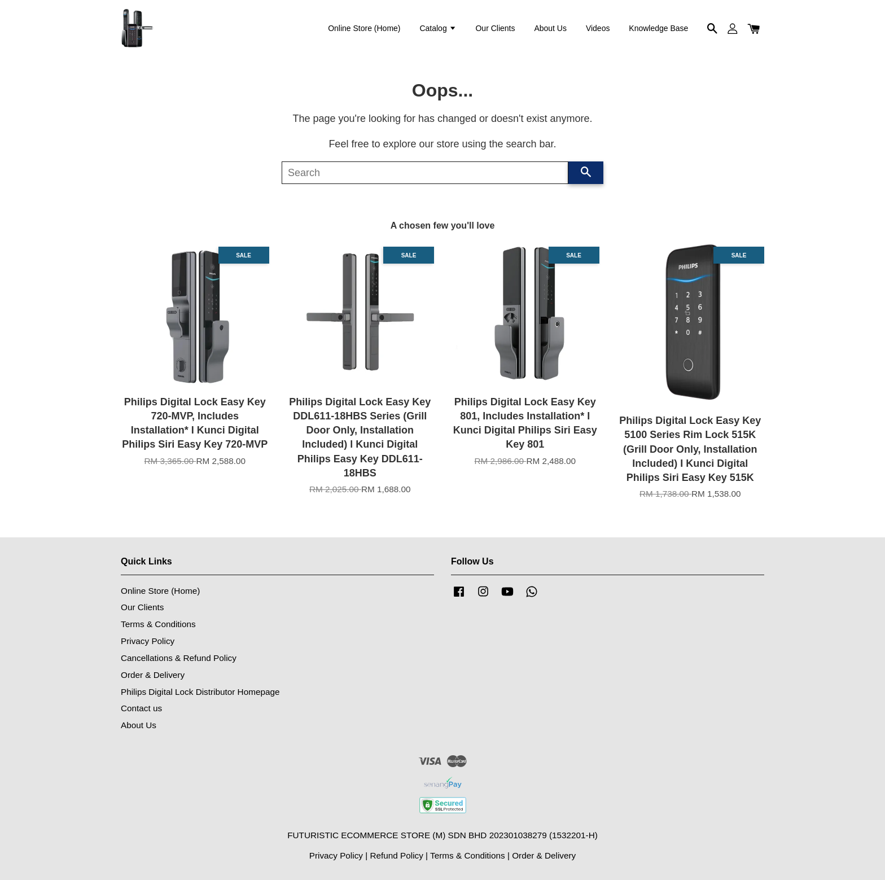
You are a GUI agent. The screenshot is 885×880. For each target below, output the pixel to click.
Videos (598, 28)
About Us (550, 28)
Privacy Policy (147, 641)
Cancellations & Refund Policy (178, 658)
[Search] (425, 172)
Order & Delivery (153, 675)
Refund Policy (396, 855)
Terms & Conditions (158, 624)
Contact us (141, 708)
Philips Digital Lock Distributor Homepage (200, 692)
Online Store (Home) (364, 28)
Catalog (437, 28)
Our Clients (495, 28)
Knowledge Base (658, 28)
